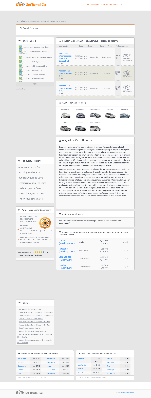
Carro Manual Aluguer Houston (30, 328)
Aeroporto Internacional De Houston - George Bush (34, 52)
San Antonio (51, 373)
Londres (81, 359)
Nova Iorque (22, 359)
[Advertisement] (75, 14)
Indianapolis (51, 359)
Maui (19, 373)
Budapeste (111, 373)
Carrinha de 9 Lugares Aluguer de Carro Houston (36, 315)
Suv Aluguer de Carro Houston (30, 309)
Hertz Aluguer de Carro (30, 188)
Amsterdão (82, 365)
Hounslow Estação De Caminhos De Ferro (38, 58)
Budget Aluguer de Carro (30, 177)
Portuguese (125, 5)
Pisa (108, 366)
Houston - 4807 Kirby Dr (32, 62)
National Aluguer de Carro (31, 193)
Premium (110, 114)
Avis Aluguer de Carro (29, 172)
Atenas (109, 359)
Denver (20, 369)
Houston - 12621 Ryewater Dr (34, 78)
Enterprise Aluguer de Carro (32, 183)
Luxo (65, 127)
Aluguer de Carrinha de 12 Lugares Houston (34, 322)
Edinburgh (110, 369)
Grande (80, 127)
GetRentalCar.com (127, 393)
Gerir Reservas (92, 5)
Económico (65, 114)
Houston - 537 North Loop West (34, 74)
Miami (49, 366)
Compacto (80, 114)
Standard (124, 114)
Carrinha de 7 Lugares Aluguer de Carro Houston (36, 312)
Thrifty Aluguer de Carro (30, 198)
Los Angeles (51, 369)
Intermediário (95, 114)
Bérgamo (110, 362)
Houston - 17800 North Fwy (33, 70)
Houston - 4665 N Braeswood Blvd (35, 66)
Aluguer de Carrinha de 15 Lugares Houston (34, 325)
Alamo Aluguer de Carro (30, 167)
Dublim (80, 368)
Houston (21, 362)
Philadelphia (51, 362)
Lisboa (80, 372)
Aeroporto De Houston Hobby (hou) (36, 47)
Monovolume (95, 127)
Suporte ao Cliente (109, 5)
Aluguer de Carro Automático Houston (33, 331)
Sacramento (22, 366)
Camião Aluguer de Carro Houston (31, 318)
